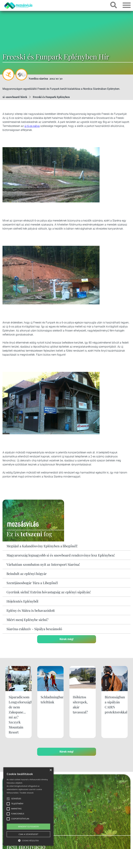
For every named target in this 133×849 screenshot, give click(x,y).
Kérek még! (66, 639)
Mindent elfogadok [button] (28, 826)
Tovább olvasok (26, 792)
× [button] (50, 770)
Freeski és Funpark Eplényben (51, 97)
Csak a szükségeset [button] (28, 834)
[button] (28, 840)
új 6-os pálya (32, 126)
